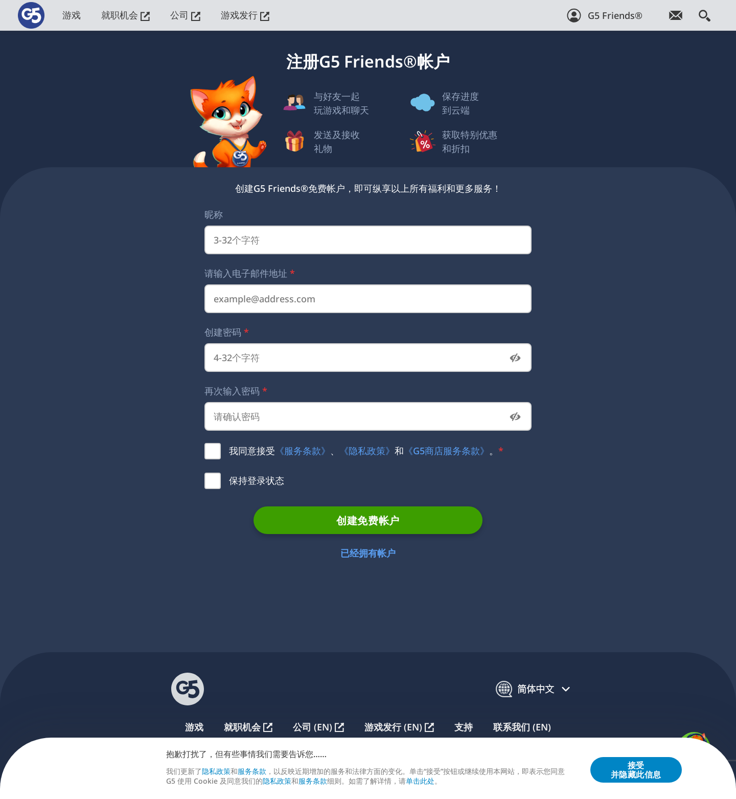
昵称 (213, 214)
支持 (463, 727)
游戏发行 (245, 15)
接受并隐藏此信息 (636, 770)
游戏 (71, 15)
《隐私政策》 (367, 451)
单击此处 (420, 781)
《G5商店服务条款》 (446, 451)
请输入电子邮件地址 (249, 273)
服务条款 (252, 771)
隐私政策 (216, 771)
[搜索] (704, 15)
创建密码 (226, 332)
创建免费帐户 (367, 520)
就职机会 (125, 15)
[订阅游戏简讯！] (675, 15)
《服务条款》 (302, 451)
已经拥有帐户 (368, 553)
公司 (185, 15)
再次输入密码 (235, 391)
